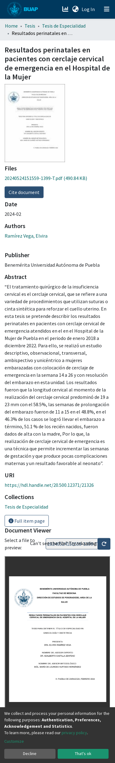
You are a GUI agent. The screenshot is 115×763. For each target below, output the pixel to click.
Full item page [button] (27, 521)
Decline (29, 753)
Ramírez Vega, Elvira (26, 236)
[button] (75, 9)
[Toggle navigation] (106, 9)
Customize (14, 741)
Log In (89, 9)
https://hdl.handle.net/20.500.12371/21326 (49, 485)
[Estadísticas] (65, 9)
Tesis (30, 26)
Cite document (24, 192)
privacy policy (74, 732)
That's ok (83, 753)
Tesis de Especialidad (64, 26)
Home (11, 26)
